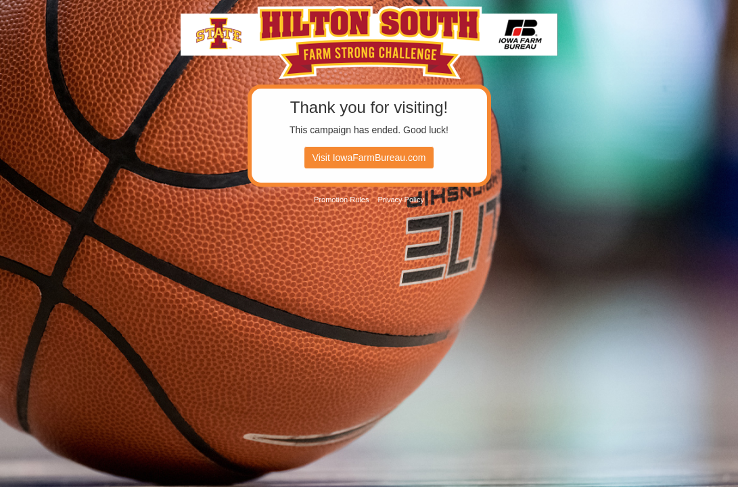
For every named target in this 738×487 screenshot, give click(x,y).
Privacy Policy (400, 199)
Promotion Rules (341, 199)
